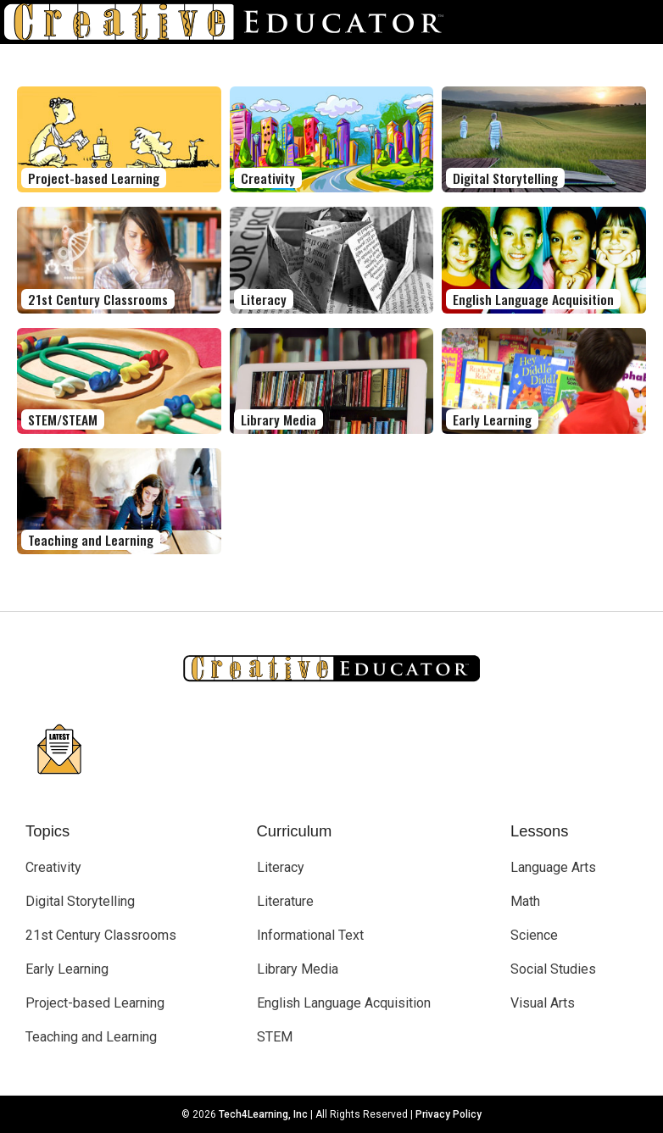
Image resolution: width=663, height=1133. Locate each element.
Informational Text (310, 935)
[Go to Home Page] (230, 22)
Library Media (297, 969)
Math (525, 901)
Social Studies (553, 969)
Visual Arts (542, 1003)
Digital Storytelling (80, 901)
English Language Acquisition (344, 1003)
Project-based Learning (94, 1003)
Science (534, 935)
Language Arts (553, 867)
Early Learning (67, 969)
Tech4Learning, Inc (263, 1114)
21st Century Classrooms (100, 935)
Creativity (53, 867)
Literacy (280, 867)
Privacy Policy (448, 1114)
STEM (274, 1037)
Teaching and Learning (91, 1037)
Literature (285, 901)
